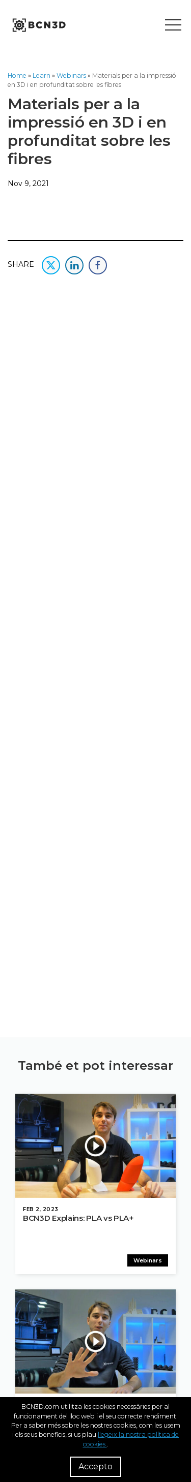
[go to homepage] (38, 25)
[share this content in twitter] (51, 264)
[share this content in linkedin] (74, 264)
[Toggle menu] (173, 25)
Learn (41, 75)
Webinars (71, 75)
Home (17, 75)
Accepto (95, 1466)
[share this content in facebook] (98, 264)
